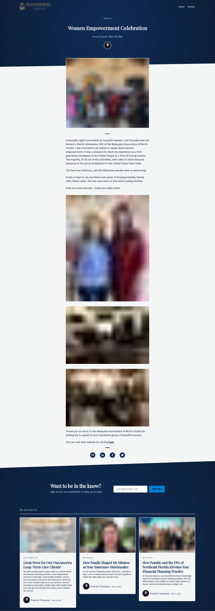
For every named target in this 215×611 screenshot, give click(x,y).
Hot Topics (88, 558)
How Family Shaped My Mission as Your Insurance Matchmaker (106, 564)
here (111, 442)
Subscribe (157, 489)
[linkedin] (102, 455)
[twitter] (122, 455)
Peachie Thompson (99, 36)
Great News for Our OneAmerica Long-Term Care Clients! (47, 564)
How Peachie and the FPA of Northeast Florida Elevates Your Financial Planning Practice (165, 567)
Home (181, 6)
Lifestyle (107, 18)
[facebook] (112, 455)
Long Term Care (30, 558)
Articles (191, 6)
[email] (92, 455)
